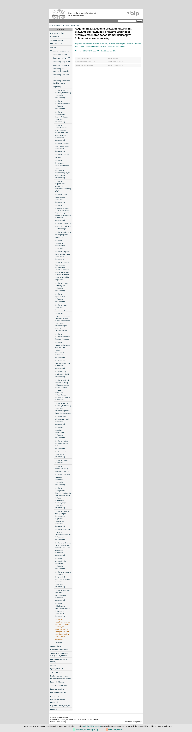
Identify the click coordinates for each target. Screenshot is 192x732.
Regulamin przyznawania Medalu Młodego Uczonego (62, 336)
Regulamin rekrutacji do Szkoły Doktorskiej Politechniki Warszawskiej (63, 94)
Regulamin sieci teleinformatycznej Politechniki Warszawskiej (62, 420)
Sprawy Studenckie (57, 669)
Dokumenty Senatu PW (61, 65)
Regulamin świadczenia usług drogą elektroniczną (62, 469)
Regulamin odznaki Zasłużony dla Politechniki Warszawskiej (61, 287)
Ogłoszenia (54, 37)
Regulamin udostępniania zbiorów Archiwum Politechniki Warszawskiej (61, 117)
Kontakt (52, 721)
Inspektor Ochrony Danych (60, 706)
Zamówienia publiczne (58, 685)
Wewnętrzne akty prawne (62, 25)
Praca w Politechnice (58, 682)
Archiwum (58, 642)
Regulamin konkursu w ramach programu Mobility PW (63, 234)
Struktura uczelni (56, 40)
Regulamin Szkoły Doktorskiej (61, 461)
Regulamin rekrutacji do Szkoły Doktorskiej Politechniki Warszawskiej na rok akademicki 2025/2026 (63, 408)
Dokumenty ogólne (60, 54)
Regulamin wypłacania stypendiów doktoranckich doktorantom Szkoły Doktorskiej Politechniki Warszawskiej (63, 579)
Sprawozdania (55, 646)
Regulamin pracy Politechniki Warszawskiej (61, 307)
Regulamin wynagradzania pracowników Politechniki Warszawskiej (60, 564)
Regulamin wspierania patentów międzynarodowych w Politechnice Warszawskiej (63, 534)
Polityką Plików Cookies (92, 726)
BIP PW (51, 25)
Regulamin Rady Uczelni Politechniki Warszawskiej (62, 374)
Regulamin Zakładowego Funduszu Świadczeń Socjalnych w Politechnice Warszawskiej (62, 610)
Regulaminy (75, 25)
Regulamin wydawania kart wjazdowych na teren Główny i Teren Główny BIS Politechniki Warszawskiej (63, 549)
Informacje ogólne (57, 33)
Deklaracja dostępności (133, 721)
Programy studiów (57, 689)
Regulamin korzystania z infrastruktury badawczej (60, 244)
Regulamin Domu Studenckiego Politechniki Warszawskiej (61, 198)
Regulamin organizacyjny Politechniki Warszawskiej (60, 298)
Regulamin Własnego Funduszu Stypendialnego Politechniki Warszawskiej (62, 595)
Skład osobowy (56, 44)
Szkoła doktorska (56, 672)
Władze (53, 47)
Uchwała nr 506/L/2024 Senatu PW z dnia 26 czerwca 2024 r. (96, 51)
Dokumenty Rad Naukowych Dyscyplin (61, 70)
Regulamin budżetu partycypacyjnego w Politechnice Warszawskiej (62, 147)
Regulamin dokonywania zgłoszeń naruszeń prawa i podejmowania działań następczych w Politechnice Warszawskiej (62, 169)
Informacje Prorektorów (59, 650)
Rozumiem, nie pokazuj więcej (87, 730)
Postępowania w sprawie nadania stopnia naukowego (60, 677)
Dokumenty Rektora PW (61, 58)
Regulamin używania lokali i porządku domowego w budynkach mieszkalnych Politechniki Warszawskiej (62, 518)
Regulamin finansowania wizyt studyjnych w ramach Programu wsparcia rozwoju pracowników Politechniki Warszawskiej (63, 212)
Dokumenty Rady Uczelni (62, 61)
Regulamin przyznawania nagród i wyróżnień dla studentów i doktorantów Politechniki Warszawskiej (62, 350)
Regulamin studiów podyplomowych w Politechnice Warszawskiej (61, 445)
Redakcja (53, 709)
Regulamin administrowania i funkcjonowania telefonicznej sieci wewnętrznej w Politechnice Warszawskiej (61, 132)
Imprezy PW (54, 696)
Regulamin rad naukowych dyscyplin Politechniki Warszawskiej (62, 364)
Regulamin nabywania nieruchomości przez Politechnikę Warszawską (62, 255)
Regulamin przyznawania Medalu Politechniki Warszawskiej (62, 105)
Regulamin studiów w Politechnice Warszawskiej (62, 454)
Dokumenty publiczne (58, 692)
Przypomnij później (115, 730)
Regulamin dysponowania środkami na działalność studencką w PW (63, 186)
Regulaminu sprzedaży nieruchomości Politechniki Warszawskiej (60, 432)
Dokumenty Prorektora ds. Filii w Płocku (61, 82)
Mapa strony (61, 721)
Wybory (53, 665)
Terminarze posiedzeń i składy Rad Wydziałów (59, 654)
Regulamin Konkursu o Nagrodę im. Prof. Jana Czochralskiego (63, 226)
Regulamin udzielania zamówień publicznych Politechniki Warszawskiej (62, 480)
